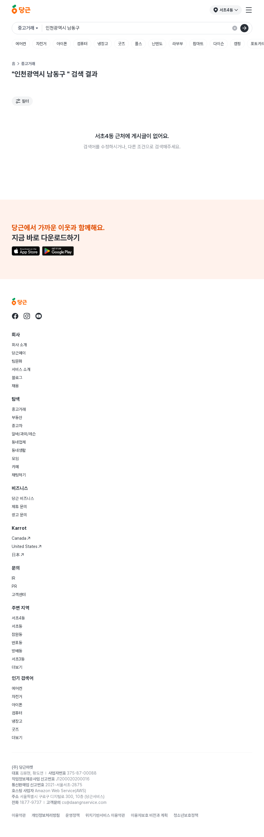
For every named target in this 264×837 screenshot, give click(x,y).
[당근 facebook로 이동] (15, 316)
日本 (18, 554)
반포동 (17, 642)
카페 (15, 466)
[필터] (22, 101)
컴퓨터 (82, 43)
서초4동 (18, 618)
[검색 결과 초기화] (234, 28)
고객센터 (19, 594)
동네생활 (19, 450)
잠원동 (17, 634)
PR (14, 586)
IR (13, 578)
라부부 (177, 43)
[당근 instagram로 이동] (26, 316)
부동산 (17, 417)
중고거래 (19, 409)
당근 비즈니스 (23, 498)
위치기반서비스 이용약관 (105, 815)
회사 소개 (19, 344)
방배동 (17, 650)
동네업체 (19, 442)
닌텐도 (157, 43)
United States (27, 546)
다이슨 (218, 43)
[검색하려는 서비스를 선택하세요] (30, 28)
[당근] (21, 10)
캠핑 (237, 43)
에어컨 (21, 43)
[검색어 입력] (149, 28)
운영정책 (73, 815)
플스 (138, 43)
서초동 (17, 626)
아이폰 (61, 43)
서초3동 (18, 659)
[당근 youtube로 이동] (38, 316)
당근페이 (19, 353)
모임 (15, 458)
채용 (15, 385)
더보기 (17, 667)
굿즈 (121, 43)
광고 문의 (19, 514)
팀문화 (17, 361)
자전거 (41, 43)
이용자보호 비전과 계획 (149, 815)
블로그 (17, 377)
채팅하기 (19, 475)
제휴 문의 (19, 506)
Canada (21, 538)
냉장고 (102, 43)
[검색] (244, 28)
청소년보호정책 (186, 815)
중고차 (17, 425)
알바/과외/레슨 (24, 434)
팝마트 (198, 43)
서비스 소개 (21, 369)
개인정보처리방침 (46, 815)
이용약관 (19, 815)
